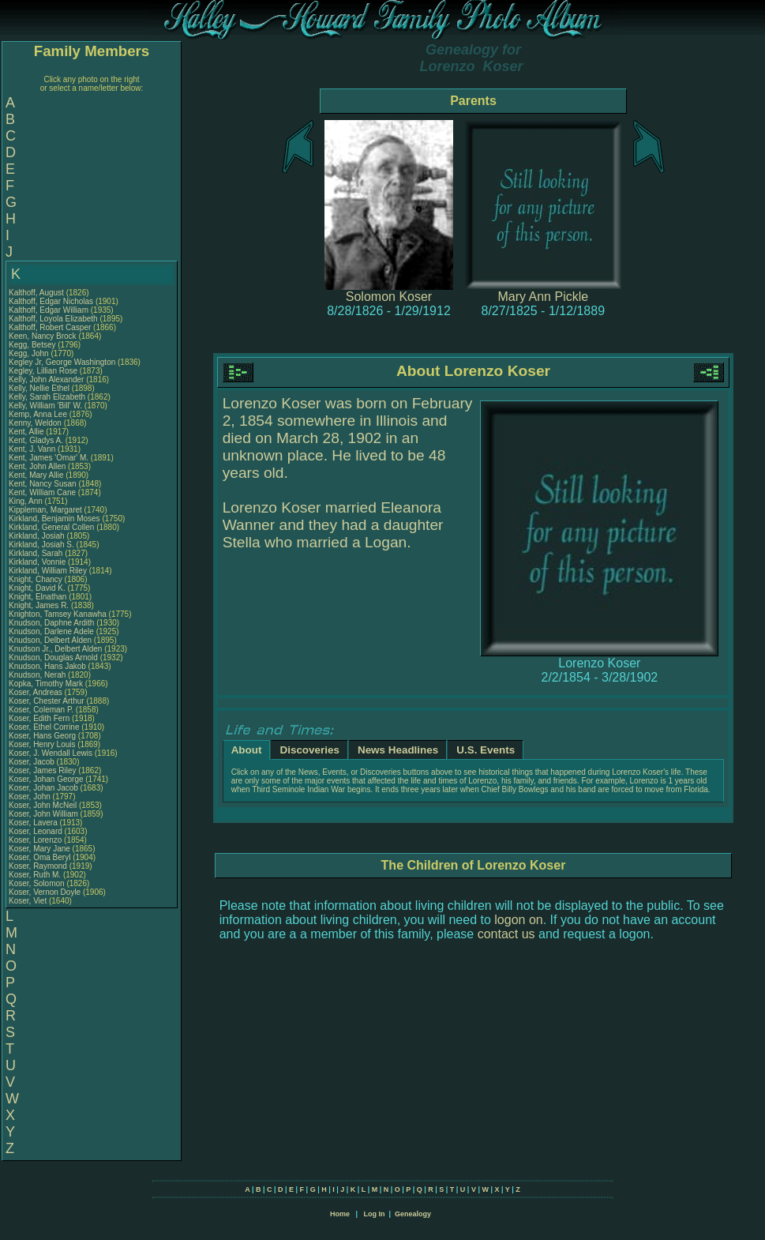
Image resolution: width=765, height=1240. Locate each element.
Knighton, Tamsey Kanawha (58, 614)
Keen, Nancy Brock (43, 336)
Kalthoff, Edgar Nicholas (51, 301)
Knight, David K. (37, 588)
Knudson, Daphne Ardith (51, 622)
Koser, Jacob (33, 761)
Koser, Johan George (46, 779)
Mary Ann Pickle (542, 296)
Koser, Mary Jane (39, 848)
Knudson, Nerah (38, 675)
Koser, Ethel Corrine (44, 727)
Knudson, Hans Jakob (47, 666)
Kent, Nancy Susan (43, 483)
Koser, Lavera (34, 822)
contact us (506, 934)
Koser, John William (43, 814)
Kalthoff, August (37, 292)
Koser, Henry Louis (42, 744)
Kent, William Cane (42, 492)
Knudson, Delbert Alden (50, 640)
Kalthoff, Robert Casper (50, 327)
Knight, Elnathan (39, 596)
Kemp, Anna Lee (38, 414)
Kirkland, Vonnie (38, 562)
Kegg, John (30, 353)
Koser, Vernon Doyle (45, 892)
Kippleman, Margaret (46, 509)
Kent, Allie (27, 431)
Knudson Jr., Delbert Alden (55, 648)
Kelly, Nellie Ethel (39, 388)
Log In (373, 1214)
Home (340, 1214)
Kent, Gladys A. (36, 440)
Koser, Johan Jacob (43, 787)
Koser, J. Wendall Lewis (50, 753)
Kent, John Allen (37, 466)
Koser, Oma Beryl (39, 857)
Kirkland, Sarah (37, 553)
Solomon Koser (389, 296)
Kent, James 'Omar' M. (48, 457)
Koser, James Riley (43, 770)
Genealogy (413, 1214)
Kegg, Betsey (33, 344)
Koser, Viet (29, 900)
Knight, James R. (39, 605)
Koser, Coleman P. (41, 709)
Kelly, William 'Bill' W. (45, 405)
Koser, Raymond (39, 866)
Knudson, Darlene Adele (51, 631)
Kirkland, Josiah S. (41, 544)
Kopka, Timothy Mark (46, 683)
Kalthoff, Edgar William (48, 310)
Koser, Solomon (37, 883)
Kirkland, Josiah (37, 536)
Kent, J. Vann (32, 449)
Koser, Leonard (37, 831)
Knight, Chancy (37, 579)
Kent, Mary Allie (36, 475)
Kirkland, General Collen (51, 527)
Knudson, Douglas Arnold (53, 657)
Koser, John (31, 796)
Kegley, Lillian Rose (43, 370)
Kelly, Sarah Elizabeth (47, 397)
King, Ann (27, 501)
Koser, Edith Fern (39, 718)
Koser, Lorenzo (36, 840)
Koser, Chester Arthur (46, 701)
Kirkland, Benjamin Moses (54, 518)
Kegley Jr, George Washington (62, 362)
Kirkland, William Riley (48, 570)
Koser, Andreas (37, 692)
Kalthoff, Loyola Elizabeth (53, 318)
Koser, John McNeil (43, 805)
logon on (518, 919)
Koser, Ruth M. (35, 874)
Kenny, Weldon (36, 423)
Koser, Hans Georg (42, 735)
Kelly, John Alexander (46, 379)
